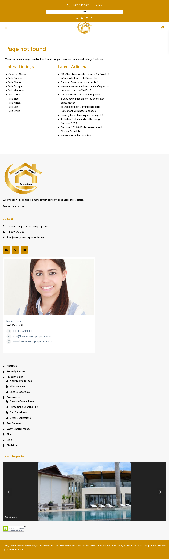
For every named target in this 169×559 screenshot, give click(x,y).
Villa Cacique (15, 86)
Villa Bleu (13, 98)
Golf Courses (14, 423)
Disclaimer (12, 445)
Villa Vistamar (16, 90)
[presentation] (9, 492)
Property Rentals (16, 371)
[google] (77, 17)
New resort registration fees (76, 135)
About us (12, 365)
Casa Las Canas (17, 74)
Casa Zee (11, 516)
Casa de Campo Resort (23, 401)
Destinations (14, 397)
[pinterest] (86, 17)
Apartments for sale (21, 381)
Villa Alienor (15, 82)
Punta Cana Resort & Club (24, 407)
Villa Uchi (13, 106)
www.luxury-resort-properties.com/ (32, 341)
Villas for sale (17, 386)
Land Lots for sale (20, 392)
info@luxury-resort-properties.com (26, 237)
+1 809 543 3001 (80, 5)
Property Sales (15, 376)
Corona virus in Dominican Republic (80, 94)
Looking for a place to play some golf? (82, 115)
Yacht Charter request (19, 429)
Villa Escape (15, 78)
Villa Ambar (14, 102)
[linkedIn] (82, 17)
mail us (98, 5)
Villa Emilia (14, 110)
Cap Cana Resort (19, 412)
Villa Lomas (14, 94)
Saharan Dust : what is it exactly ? (79, 82)
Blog (9, 434)
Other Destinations (20, 418)
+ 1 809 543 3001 (22, 331)
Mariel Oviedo (14, 321)
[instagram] (91, 17)
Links (9, 440)
